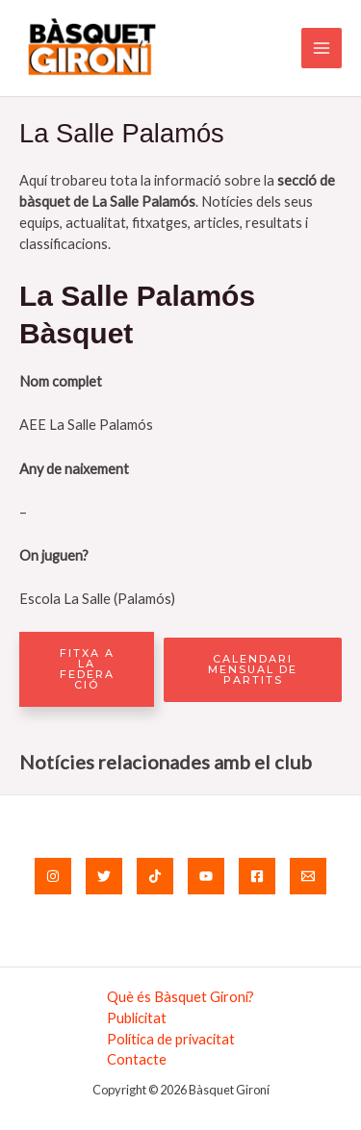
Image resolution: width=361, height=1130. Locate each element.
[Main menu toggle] (321, 48)
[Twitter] (104, 876)
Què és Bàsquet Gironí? (180, 997)
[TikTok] (155, 876)
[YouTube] (206, 876)
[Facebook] (257, 876)
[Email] (308, 876)
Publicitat (137, 1018)
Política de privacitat (171, 1039)
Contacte (137, 1059)
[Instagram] (53, 876)
